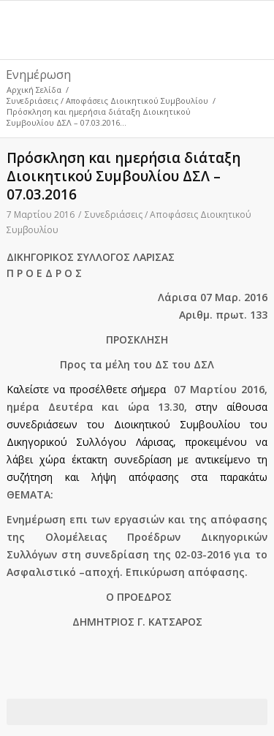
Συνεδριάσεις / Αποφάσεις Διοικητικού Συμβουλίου (107, 100)
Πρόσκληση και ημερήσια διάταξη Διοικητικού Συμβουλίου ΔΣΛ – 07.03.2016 (123, 176)
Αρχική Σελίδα (34, 89)
